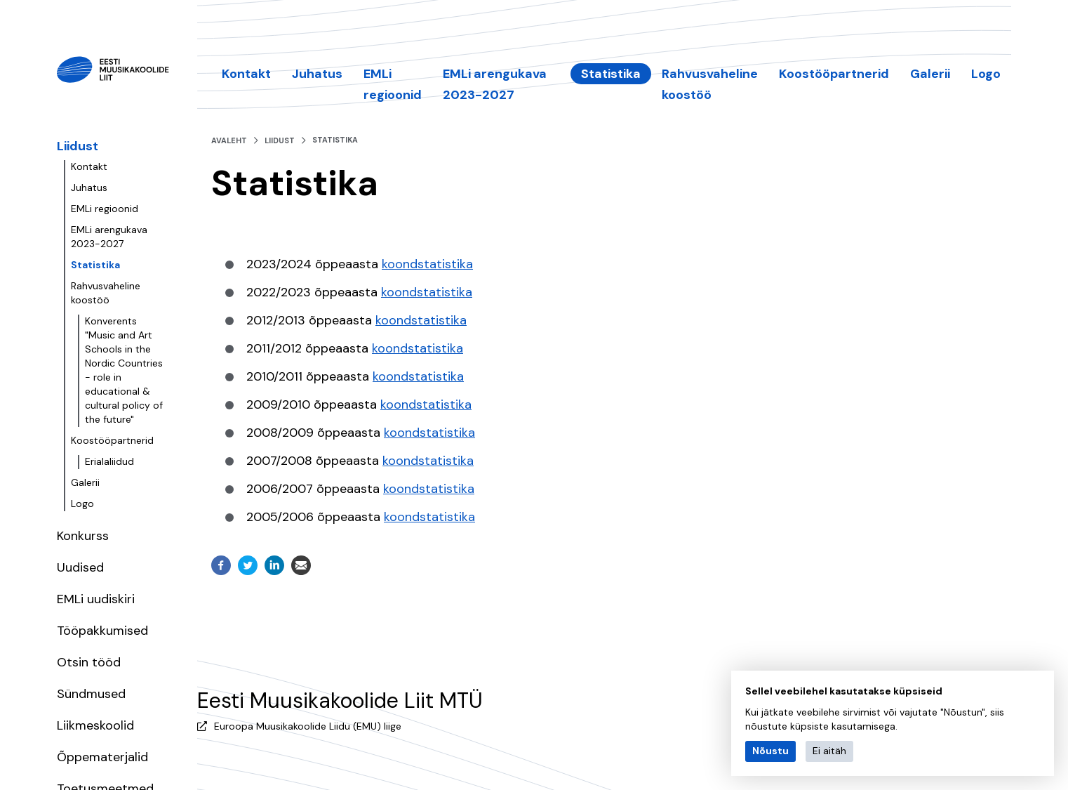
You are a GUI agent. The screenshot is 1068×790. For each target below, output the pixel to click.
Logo (82, 503)
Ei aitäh (829, 750)
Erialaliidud (109, 461)
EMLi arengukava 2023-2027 (109, 236)
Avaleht (229, 140)
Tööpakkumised (102, 631)
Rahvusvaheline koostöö (105, 292)
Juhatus (89, 187)
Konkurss (83, 536)
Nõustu (770, 750)
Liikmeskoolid (95, 725)
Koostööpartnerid (112, 440)
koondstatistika (427, 264)
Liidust (77, 146)
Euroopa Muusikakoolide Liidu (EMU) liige (307, 726)
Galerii (85, 482)
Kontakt (89, 166)
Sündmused (91, 694)
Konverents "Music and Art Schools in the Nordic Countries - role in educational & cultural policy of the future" (124, 370)
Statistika (95, 264)
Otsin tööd (89, 662)
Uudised (80, 567)
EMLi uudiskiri (96, 599)
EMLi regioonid (104, 208)
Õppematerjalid (102, 757)
